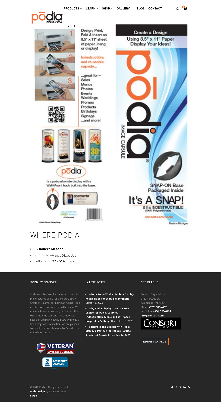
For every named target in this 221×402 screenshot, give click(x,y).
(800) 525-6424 (162, 311)
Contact (155, 8)
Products (71, 8)
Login (33, 395)
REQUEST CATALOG (154, 341)
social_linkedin (184, 387)
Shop (106, 8)
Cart (71, 25)
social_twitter (172, 387)
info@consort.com (152, 315)
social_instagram (189, 387)
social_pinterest (180, 387)
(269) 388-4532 (158, 307)
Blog (140, 8)
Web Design (37, 391)
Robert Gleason (51, 249)
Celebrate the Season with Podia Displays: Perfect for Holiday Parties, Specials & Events (108, 331)
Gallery (123, 8)
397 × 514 (57, 261)
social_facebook (176, 387)
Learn (90, 8)
